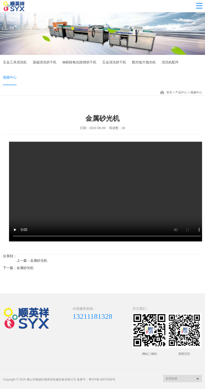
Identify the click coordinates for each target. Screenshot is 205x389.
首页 (169, 92)
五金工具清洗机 (15, 62)
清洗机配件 (170, 62)
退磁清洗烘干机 (44, 62)
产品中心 (181, 92)
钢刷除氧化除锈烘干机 (79, 62)
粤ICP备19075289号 (102, 379)
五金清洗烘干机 (114, 62)
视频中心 (10, 77)
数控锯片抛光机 (144, 62)
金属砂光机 (38, 260)
